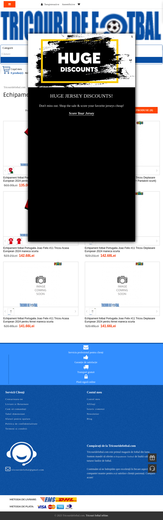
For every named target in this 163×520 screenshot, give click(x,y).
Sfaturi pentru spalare (17, 418)
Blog (89, 418)
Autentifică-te (68, 4)
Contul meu (93, 399)
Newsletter (93, 414)
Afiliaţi (91, 404)
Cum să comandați (15, 409)
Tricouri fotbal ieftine (97, 515)
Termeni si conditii (16, 428)
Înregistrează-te (52, 4)
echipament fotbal (124, 456)
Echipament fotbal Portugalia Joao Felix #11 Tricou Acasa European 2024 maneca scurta (36, 250)
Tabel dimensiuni (15, 414)
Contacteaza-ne (14, 399)
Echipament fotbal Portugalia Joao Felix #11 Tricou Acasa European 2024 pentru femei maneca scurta (36, 320)
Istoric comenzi (96, 409)
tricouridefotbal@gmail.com (24, 468)
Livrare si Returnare (17, 404)
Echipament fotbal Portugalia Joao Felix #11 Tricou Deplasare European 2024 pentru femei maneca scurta (120, 320)
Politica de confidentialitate (21, 423)
